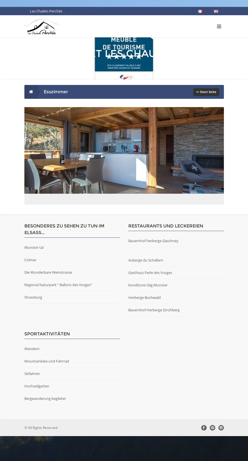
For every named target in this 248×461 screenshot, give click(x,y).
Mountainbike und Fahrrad (46, 386)
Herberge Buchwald (144, 322)
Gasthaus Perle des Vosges (150, 297)
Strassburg (33, 322)
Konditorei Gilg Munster (148, 309)
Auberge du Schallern (145, 285)
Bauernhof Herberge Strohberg (154, 334)
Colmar (30, 284)
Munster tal (34, 272)
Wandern (32, 373)
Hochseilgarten (36, 410)
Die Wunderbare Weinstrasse (48, 297)
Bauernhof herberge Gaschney (153, 265)
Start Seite (206, 92)
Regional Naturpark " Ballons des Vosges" (58, 309)
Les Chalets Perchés (46, 11)
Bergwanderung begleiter (45, 423)
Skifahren (32, 398)
